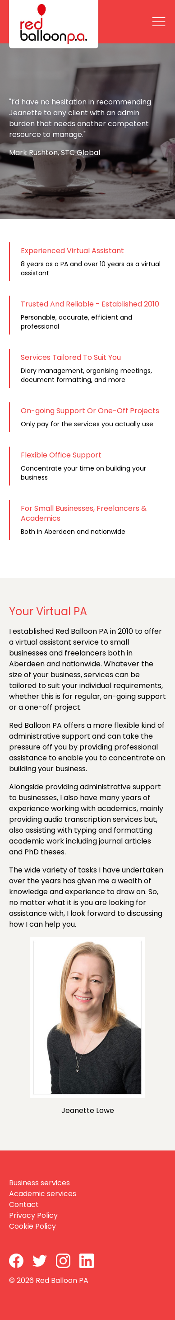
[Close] (159, 21)
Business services (39, 1183)
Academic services (42, 1193)
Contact (24, 1204)
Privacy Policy (33, 1215)
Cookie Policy (32, 1226)
